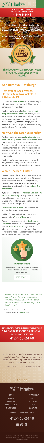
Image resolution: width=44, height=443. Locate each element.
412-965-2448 (22, 14)
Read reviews (22, 277)
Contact (33, 408)
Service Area (11, 405)
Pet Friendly (33, 395)
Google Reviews (23, 312)
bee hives (6, 140)
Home (11, 395)
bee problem (19, 101)
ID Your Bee (11, 408)
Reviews (33, 401)
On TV (33, 398)
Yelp (21, 369)
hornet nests (31, 140)
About (11, 398)
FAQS (33, 405)
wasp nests (16, 140)
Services (11, 401)
